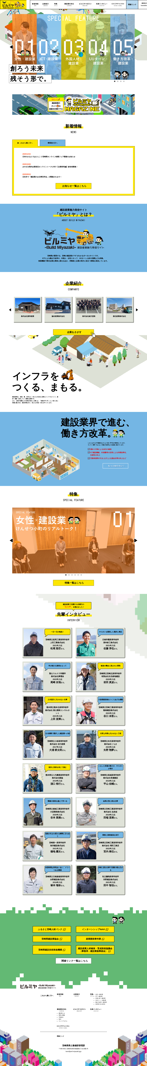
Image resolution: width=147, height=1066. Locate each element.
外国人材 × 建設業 (100, 998)
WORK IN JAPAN (100, 1004)
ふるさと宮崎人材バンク (50, 929)
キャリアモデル (63, 1021)
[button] (10, 309)
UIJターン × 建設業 (100, 1000)
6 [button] (81, 575)
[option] (73, 47)
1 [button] (115, 81)
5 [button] (78, 575)
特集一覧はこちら (74, 582)
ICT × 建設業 (98, 996)
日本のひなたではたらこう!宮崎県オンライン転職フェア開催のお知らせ (48, 157)
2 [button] (118, 81)
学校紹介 (61, 1017)
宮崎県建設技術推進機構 (50, 949)
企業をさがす (74, 332)
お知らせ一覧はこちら (74, 186)
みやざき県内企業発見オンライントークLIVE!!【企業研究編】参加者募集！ (50, 167)
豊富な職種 (62, 1015)
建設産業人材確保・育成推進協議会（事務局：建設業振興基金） (95, 949)
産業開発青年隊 (93, 939)
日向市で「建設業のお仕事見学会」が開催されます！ (42, 177)
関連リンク (129, 4)
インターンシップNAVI (93, 929)
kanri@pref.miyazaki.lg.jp (73, 1051)
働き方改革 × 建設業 (101, 1002)
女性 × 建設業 (99, 994)
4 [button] (124, 81)
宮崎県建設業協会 (50, 939)
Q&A (60, 1019)
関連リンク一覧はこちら (74, 960)
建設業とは (62, 1013)
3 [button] (121, 81)
